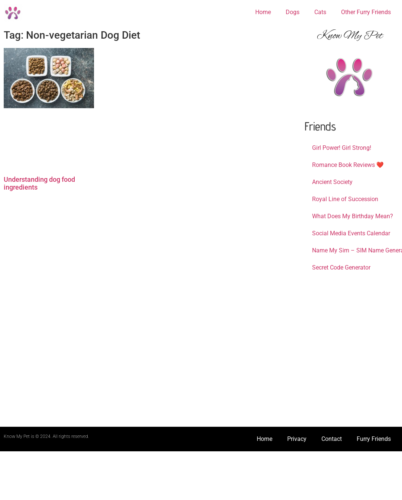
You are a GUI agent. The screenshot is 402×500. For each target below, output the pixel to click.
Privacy (297, 438)
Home (263, 12)
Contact (331, 438)
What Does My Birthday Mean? (352, 216)
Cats (320, 12)
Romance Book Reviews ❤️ (348, 164)
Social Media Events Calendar (351, 233)
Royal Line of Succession (345, 199)
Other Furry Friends (366, 12)
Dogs (292, 12)
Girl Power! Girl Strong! (341, 147)
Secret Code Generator (341, 267)
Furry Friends (374, 438)
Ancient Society (332, 182)
